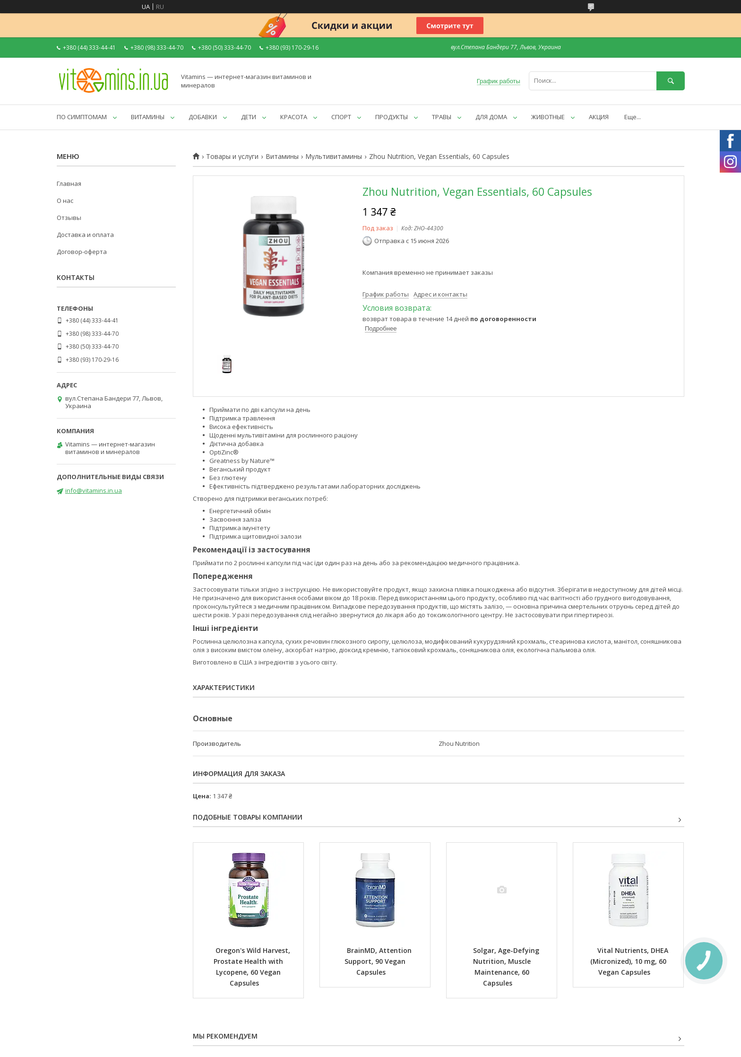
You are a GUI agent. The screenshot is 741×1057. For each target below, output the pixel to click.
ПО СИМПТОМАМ (82, 117)
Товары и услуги (232, 156)
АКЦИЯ (599, 117)
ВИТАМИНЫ (147, 117)
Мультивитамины (333, 156)
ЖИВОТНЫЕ (548, 117)
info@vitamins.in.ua (93, 490)
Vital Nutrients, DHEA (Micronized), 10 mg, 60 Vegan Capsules (630, 961)
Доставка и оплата (85, 234)
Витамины (282, 156)
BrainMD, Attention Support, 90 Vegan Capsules (379, 961)
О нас (65, 200)
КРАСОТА (293, 117)
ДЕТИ (248, 117)
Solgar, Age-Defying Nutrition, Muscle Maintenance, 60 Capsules (507, 966)
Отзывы (69, 217)
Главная (69, 183)
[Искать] (670, 80)
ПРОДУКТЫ (391, 117)
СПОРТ (341, 117)
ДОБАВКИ (203, 117)
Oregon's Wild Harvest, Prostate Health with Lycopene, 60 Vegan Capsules (253, 966)
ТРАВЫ (441, 117)
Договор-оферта (82, 251)
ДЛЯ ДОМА (491, 117)
